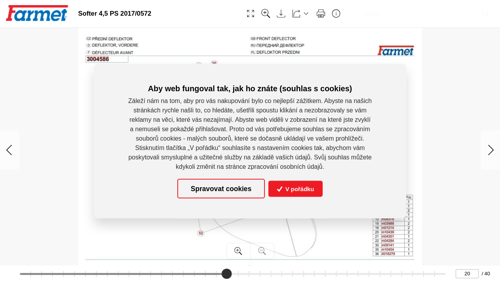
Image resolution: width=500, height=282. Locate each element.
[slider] (226, 274)
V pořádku (295, 188)
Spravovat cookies (221, 188)
